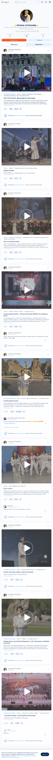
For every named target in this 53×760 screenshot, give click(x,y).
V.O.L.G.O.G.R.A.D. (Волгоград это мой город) (19, 98)
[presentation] (3, 73)
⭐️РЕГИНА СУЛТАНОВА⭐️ (15, 49)
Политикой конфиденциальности (26, 755)
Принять (45, 754)
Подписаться (14, 40)
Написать (39, 40)
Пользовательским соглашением (10, 757)
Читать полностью (8, 105)
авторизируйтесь (20, 115)
